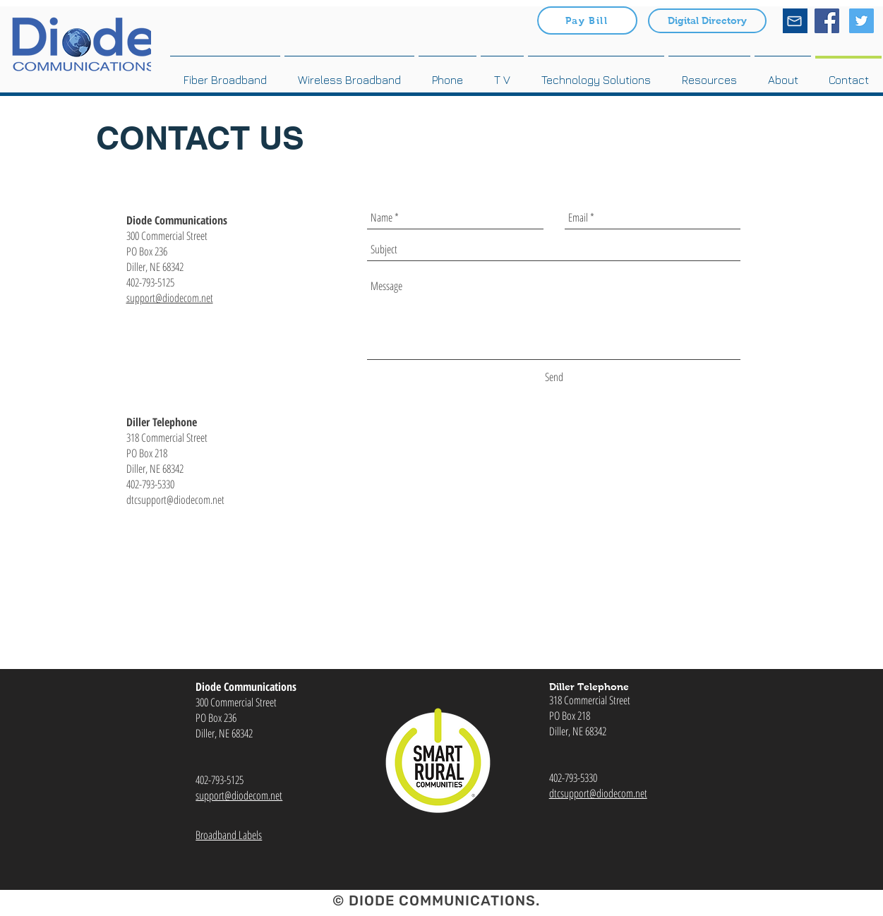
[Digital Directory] (707, 20)
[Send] (554, 377)
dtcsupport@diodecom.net (598, 793)
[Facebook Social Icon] (827, 20)
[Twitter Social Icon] (861, 20)
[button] (709, 73)
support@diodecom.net (169, 298)
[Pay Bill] (587, 20)
